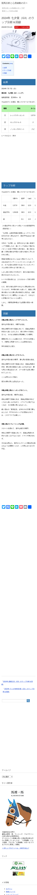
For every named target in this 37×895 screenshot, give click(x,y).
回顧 (5, 73)
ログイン (9, 889)
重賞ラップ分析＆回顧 (22, 27)
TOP (13, 8)
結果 (5, 68)
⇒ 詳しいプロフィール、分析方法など (15, 848)
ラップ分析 (7, 70)
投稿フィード (10, 892)
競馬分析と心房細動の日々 (14, 3)
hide (11, 63)
